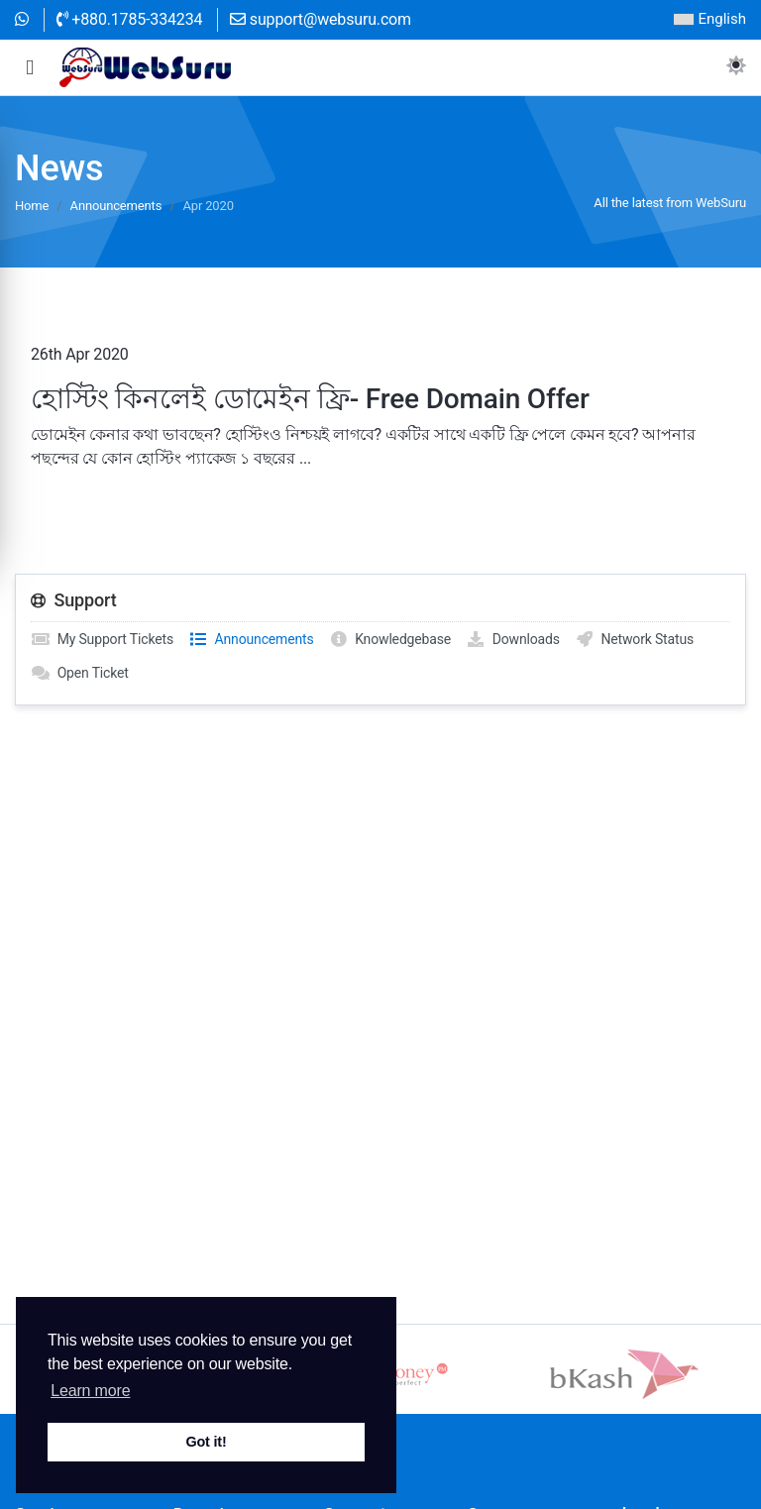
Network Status (634, 639)
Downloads (513, 639)
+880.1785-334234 (129, 19)
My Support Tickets (102, 639)
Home (32, 205)
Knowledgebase (390, 639)
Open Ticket (80, 673)
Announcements (116, 205)
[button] (30, 67)
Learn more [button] (90, 1390)
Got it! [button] (205, 1442)
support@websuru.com (320, 19)
